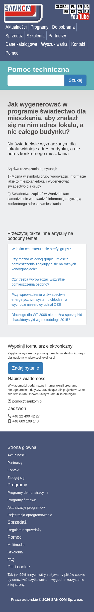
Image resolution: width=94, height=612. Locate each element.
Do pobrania (63, 26)
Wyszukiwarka (54, 44)
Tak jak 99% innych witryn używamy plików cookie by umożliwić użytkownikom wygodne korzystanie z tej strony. (46, 580)
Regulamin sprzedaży (24, 530)
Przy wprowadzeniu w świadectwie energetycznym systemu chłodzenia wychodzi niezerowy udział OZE (39, 299)
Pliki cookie (19, 566)
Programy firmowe (22, 500)
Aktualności (16, 26)
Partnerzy (57, 35)
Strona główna (22, 447)
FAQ (11, 560)
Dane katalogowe (21, 44)
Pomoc (12, 52)
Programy (39, 26)
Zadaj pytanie (25, 368)
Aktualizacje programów (26, 508)
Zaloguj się (16, 478)
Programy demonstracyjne (28, 493)
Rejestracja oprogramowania (30, 515)
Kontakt (78, 44)
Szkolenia (36, 35)
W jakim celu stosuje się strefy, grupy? (41, 249)
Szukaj (75, 80)
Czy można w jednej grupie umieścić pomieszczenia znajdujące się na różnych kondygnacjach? (44, 264)
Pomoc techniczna (38, 69)
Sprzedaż (14, 35)
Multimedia (16, 545)
